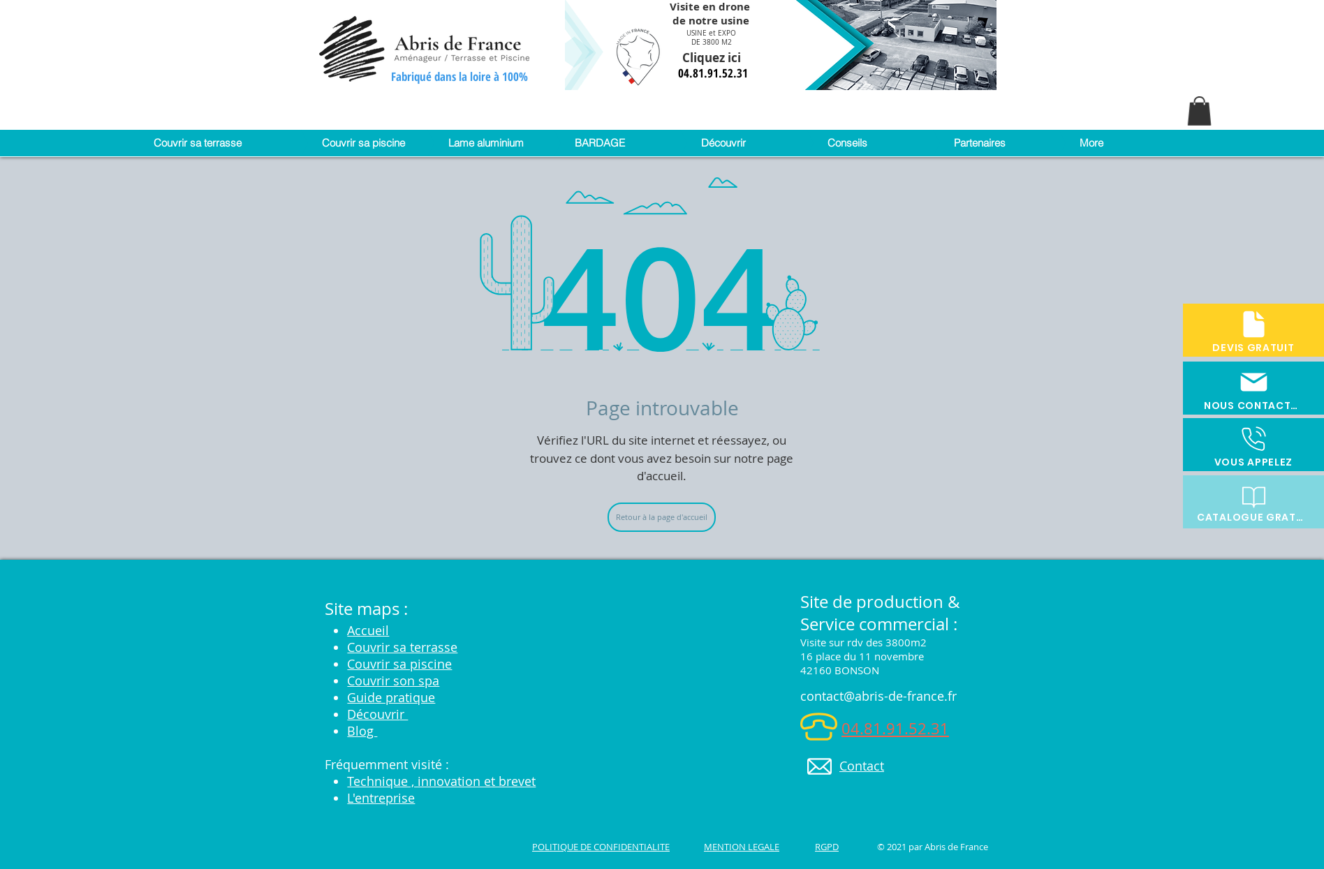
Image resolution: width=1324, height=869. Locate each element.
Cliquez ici (713, 58)
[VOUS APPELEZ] (1253, 444)
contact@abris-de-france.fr (878, 696)
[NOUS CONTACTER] (1253, 388)
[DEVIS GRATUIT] (1253, 330)
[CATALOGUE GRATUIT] (1253, 501)
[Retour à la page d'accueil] (662, 517)
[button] (1199, 111)
